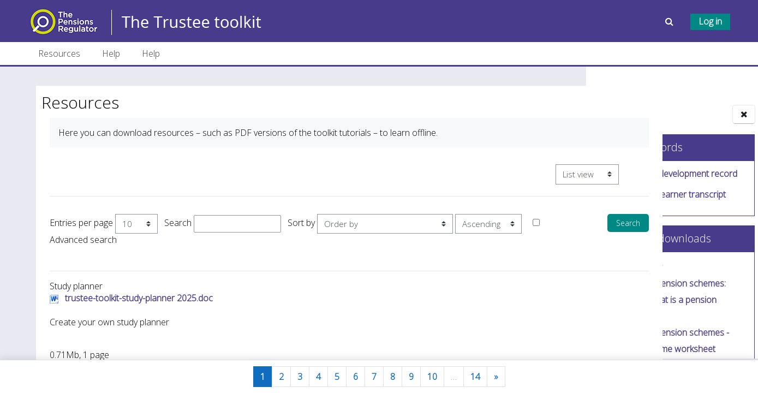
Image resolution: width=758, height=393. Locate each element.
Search (175, 223)
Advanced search (167, 243)
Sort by (298, 223)
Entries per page (78, 223)
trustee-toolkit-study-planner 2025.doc (136, 302)
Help (111, 53)
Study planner (636, 268)
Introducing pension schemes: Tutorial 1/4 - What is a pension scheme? (661, 300)
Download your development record (666, 175)
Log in (710, 21)
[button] (670, 21)
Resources (59, 53)
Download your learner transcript (661, 195)
